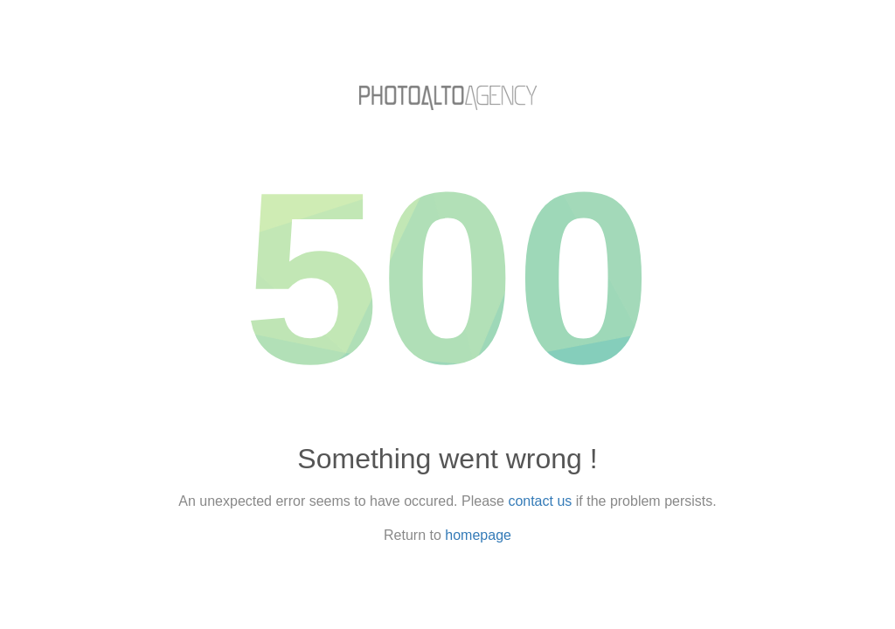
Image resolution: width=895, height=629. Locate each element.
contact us (540, 501)
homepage (478, 535)
